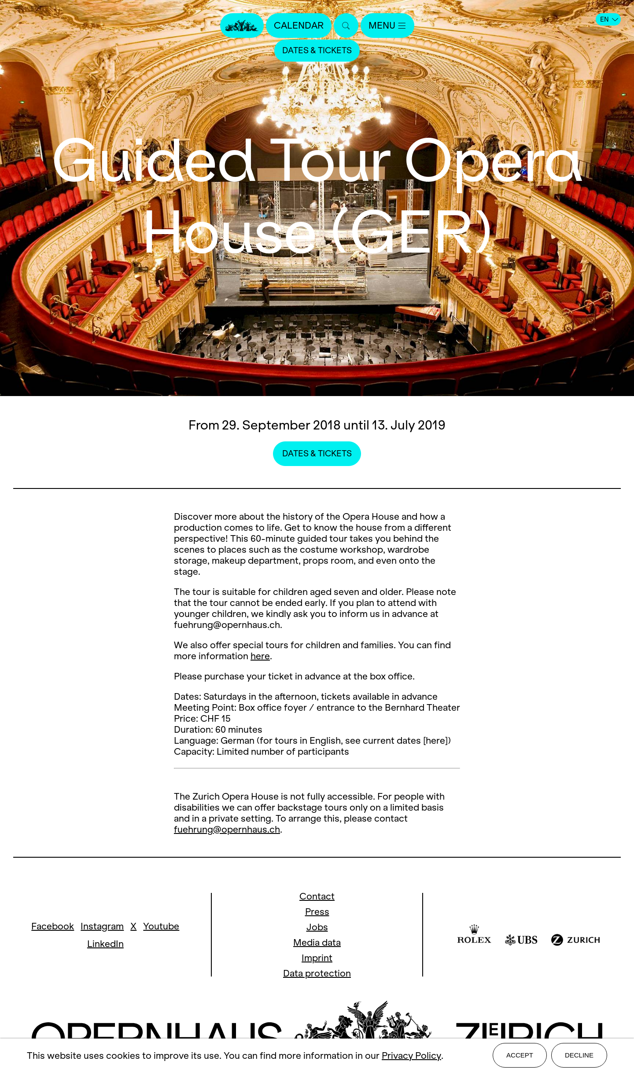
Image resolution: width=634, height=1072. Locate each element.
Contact (317, 896)
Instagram (102, 926)
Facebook (52, 926)
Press (317, 912)
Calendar (299, 25)
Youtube (161, 926)
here (260, 656)
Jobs (317, 927)
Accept (519, 1055)
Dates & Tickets (317, 50)
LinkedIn (105, 944)
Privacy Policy (411, 1055)
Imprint (317, 958)
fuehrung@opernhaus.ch (227, 829)
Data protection (317, 973)
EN (609, 19)
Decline (579, 1055)
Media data (317, 942)
